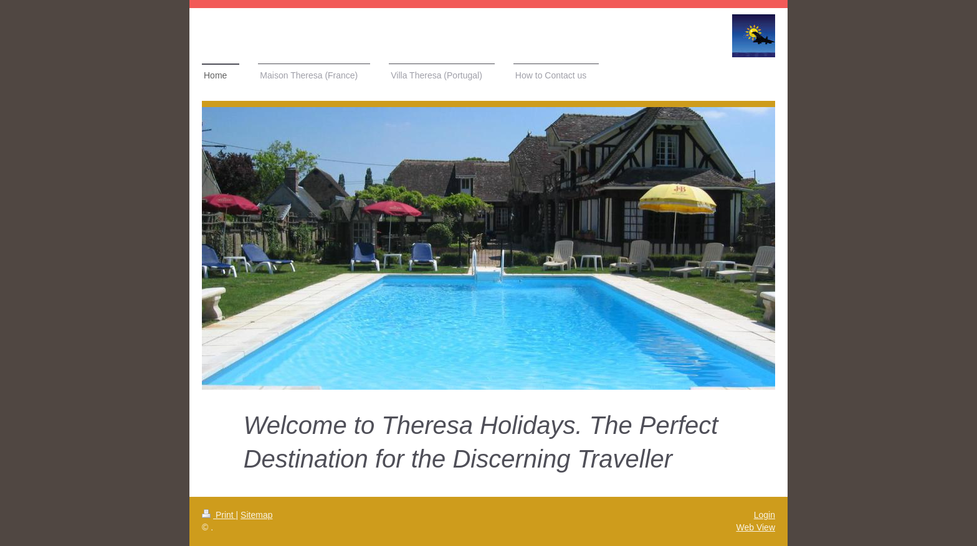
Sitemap (256, 515)
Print (219, 515)
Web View (755, 527)
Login (764, 515)
